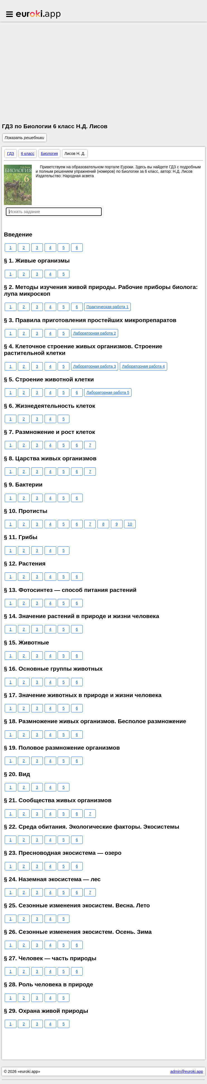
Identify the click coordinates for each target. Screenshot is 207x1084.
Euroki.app (38, 15)
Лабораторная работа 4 (143, 366)
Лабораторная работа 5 (107, 392)
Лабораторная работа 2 (94, 333)
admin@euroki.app (186, 1071)
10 (130, 524)
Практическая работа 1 (107, 307)
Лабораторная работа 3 (94, 366)
